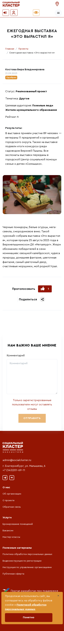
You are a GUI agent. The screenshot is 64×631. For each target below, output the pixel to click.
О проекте (9, 500)
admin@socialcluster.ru (17, 460)
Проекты (23, 49)
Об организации (12, 494)
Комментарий (16, 355)
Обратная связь (12, 507)
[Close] (58, 596)
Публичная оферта (13, 574)
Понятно (28, 617)
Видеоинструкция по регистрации (22, 561)
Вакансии (8, 530)
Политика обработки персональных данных (27, 554)
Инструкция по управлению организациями (27, 567)
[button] (57, 4)
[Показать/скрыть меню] (58, 13)
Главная (9, 49)
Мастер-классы (11, 537)
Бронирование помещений (18, 524)
